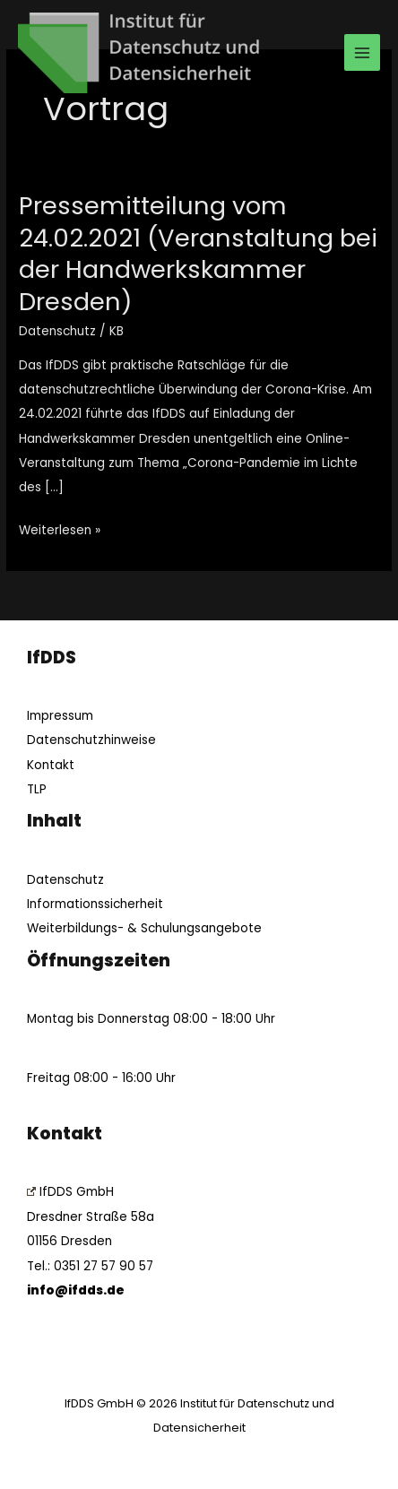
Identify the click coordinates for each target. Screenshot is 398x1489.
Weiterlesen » (59, 528)
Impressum (60, 715)
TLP (37, 789)
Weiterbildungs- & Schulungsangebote (144, 928)
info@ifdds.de (76, 1290)
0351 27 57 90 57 (103, 1266)
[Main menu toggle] (362, 52)
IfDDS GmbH (70, 1191)
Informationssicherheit (95, 904)
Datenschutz (57, 331)
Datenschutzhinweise (91, 740)
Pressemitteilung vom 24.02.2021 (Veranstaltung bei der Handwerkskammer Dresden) (198, 253)
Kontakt (50, 765)
